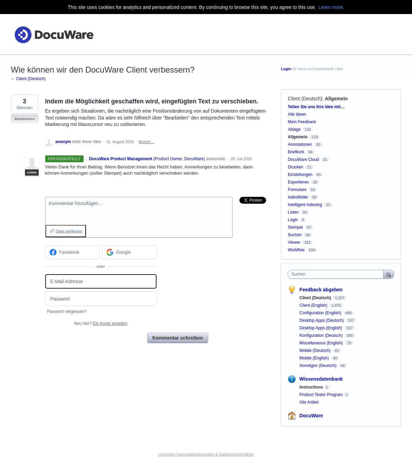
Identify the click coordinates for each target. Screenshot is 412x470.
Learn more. (331, 7)
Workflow (296, 249)
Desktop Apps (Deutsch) (322, 320)
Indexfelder (298, 197)
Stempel (295, 227)
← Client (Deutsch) (28, 78)
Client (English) (313, 305)
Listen (293, 212)
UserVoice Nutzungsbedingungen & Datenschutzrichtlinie (205, 454)
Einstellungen (300, 174)
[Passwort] (101, 298)
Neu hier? (100, 323)
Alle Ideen (297, 114)
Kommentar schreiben (177, 338)
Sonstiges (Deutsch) (318, 365)
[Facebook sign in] (72, 252)
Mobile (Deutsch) (315, 350)
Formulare (297, 189)
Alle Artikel (309, 402)
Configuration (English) (320, 312)
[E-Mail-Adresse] (101, 281)
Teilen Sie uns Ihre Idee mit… (316, 106)
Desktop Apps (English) (321, 328)
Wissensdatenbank (321, 379)
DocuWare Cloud (303, 159)
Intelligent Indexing (305, 204)
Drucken (295, 167)
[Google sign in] (129, 252)
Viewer (294, 242)
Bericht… (146, 142)
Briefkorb (296, 152)
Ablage (294, 129)
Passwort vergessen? (67, 311)
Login (286, 69)
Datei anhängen (69, 231)
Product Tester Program (321, 394)
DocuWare (311, 415)
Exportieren (298, 182)
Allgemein (336, 98)
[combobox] (337, 274)
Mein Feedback (302, 121)
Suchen (295, 234)
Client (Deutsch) (305, 98)
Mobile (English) (314, 358)
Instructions (311, 387)
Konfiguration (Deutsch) (321, 335)
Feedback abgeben (320, 289)
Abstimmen (24, 119)
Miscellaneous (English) (321, 343)
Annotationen (300, 144)
